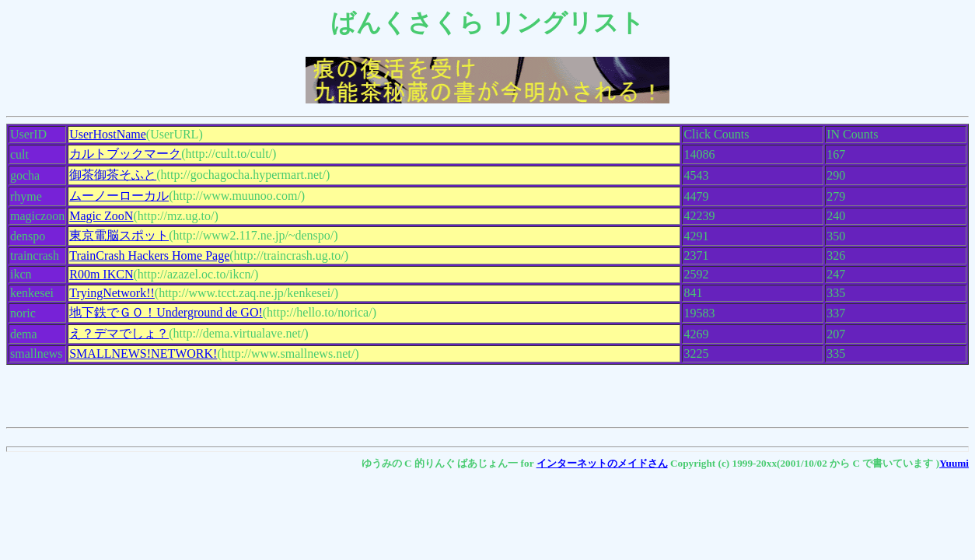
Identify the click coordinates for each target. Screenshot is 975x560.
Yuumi (954, 463)
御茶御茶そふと (112, 174)
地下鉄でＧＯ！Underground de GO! (166, 312)
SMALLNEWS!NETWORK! (143, 353)
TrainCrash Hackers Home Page (149, 255)
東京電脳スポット (119, 235)
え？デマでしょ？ (119, 333)
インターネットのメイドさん (602, 463)
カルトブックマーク (125, 153)
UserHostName (107, 134)
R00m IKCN (101, 274)
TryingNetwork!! (112, 292)
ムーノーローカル (119, 195)
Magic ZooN (101, 215)
